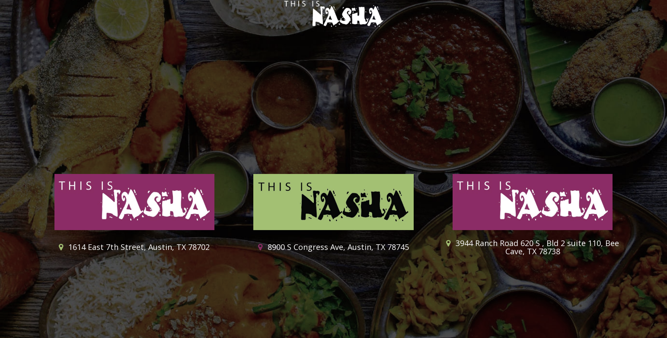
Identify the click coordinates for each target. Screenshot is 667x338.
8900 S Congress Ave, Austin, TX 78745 (333, 247)
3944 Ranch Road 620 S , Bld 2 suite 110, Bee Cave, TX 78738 (532, 247)
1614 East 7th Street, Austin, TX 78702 (134, 247)
